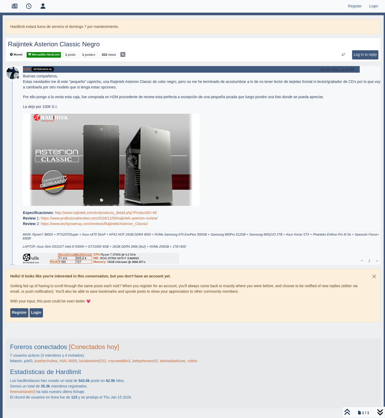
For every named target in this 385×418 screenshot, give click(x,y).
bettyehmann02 (145, 361)
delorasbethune (173, 361)
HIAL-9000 (68, 361)
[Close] (374, 276)
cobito (192, 361)
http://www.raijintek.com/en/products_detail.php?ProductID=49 (106, 213)
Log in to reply (365, 54)
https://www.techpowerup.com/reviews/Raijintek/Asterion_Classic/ (94, 224)
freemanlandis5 (22, 392)
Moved (16, 54)
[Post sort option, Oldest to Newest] (343, 54)
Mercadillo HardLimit (44, 54)
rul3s (27, 69)
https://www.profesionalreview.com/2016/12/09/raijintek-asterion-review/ (99, 218)
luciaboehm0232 (92, 361)
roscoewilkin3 (119, 361)
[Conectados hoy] (94, 346)
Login (36, 312)
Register (19, 312)
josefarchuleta (46, 361)
